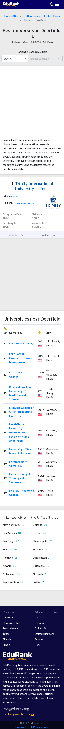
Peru (37, 644)
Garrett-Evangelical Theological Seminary (21, 478)
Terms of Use (22, 726)
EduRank (48, 42)
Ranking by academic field (32, 51)
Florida (7, 639)
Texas (6, 633)
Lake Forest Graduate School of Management (21, 358)
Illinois (26, 20)
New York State (12, 622)
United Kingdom (44, 633)
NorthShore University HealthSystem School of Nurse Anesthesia (19, 432)
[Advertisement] (32, 103)
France (39, 639)
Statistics (16, 235)
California (8, 617)
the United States (25, 203)
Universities (11, 16)
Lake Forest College (21, 343)
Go (58, 58)
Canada (39, 617)
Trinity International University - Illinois (32, 186)
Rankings (48, 235)
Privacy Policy (41, 726)
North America (31, 16)
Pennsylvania (10, 628)
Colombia (40, 628)
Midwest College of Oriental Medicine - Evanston (21, 411)
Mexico (39, 622)
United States (52, 16)
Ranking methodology (19, 714)
